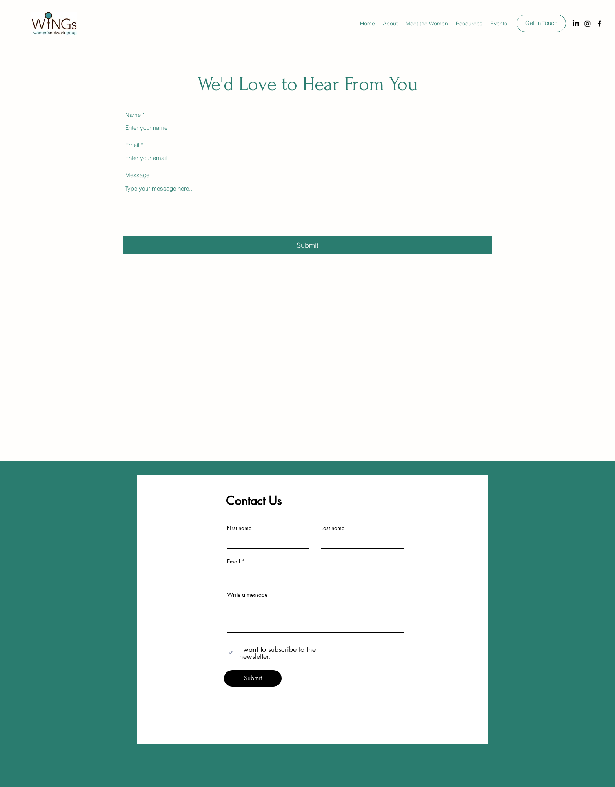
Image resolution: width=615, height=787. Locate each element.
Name (133, 115)
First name (239, 528)
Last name (332, 528)
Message (137, 175)
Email (132, 145)
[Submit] (307, 245)
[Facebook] (599, 23)
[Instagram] (587, 23)
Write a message (247, 595)
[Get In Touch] (541, 23)
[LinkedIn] (576, 23)
